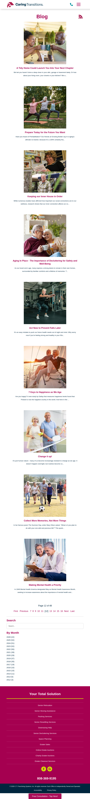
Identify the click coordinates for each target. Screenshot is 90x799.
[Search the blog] (45, 626)
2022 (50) (10, 649)
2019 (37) (10, 658)
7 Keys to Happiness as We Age (45, 392)
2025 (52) (10, 640)
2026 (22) (10, 637)
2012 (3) (10, 680)
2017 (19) (10, 664)
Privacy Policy (51, 790)
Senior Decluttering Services (44, 733)
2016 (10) (10, 667)
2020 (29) (10, 655)
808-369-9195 (46, 778)
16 (61, 611)
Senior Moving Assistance (45, 711)
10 (38, 611)
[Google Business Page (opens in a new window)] (49, 769)
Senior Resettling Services (45, 722)
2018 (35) (10, 661)
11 (42, 611)
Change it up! (45, 456)
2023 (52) (10, 646)
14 (54, 611)
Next (66, 611)
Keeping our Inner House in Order (44, 196)
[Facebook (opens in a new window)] (43, 769)
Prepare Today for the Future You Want (45, 132)
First (16, 611)
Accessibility (38, 790)
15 (58, 611)
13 (50, 611)
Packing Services (45, 716)
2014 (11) (10, 674)
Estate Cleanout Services (45, 761)
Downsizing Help (45, 728)
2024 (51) (10, 643)
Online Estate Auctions (45, 750)
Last (72, 611)
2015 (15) (10, 671)
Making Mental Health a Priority (45, 585)
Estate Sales (45, 744)
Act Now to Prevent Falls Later (45, 328)
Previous (24, 611)
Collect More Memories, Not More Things (45, 520)
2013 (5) (10, 677)
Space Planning (45, 739)
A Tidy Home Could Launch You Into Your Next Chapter (45, 68)
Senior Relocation (45, 705)
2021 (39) (10, 652)
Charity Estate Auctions (45, 756)
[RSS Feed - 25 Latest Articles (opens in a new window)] (80, 16)
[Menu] (78, 4)
